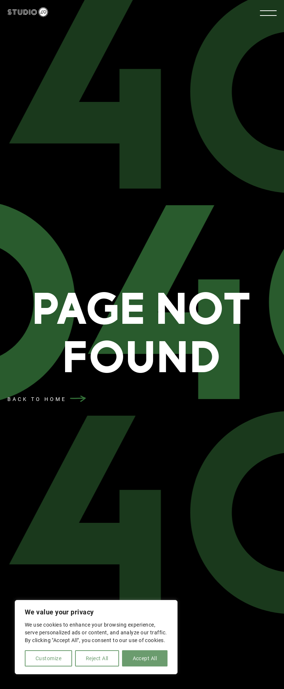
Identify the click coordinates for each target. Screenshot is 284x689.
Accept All (145, 658)
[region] (96, 637)
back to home (37, 399)
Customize (48, 658)
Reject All (97, 658)
